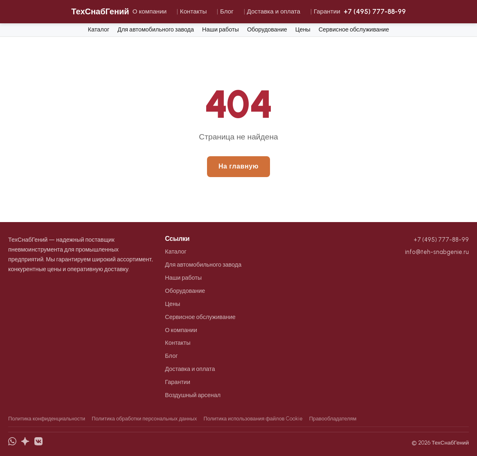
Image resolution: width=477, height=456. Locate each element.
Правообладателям (333, 419)
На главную (238, 166)
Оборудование (267, 29)
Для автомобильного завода (155, 29)
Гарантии (327, 11)
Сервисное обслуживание (354, 29)
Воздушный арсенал (192, 395)
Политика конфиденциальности (46, 419)
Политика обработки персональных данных (144, 419)
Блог (227, 11)
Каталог (98, 29)
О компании (150, 11)
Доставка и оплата (273, 11)
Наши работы (220, 29)
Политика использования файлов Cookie (252, 419)
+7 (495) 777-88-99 (375, 11)
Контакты (193, 11)
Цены (302, 29)
